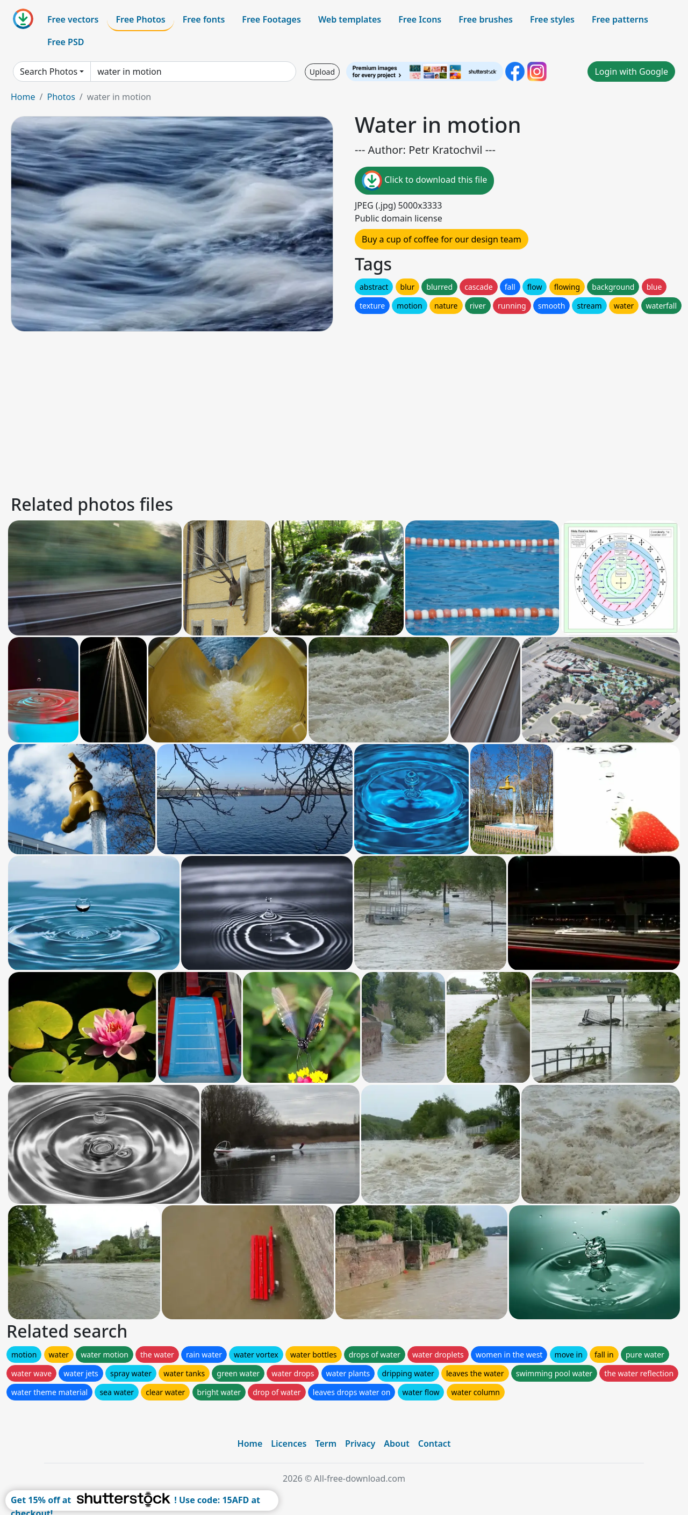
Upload (322, 72)
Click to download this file (424, 180)
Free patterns (620, 19)
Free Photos (140, 19)
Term (325, 1443)
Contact (434, 1443)
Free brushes (485, 19)
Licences (288, 1443)
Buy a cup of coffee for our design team (441, 239)
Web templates (349, 19)
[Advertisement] (332, 411)
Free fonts (204, 19)
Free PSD (65, 42)
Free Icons (419, 19)
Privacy (360, 1443)
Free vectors (72, 19)
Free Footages (271, 19)
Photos (61, 97)
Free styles (552, 19)
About (396, 1443)
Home (23, 97)
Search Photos (48, 71)
